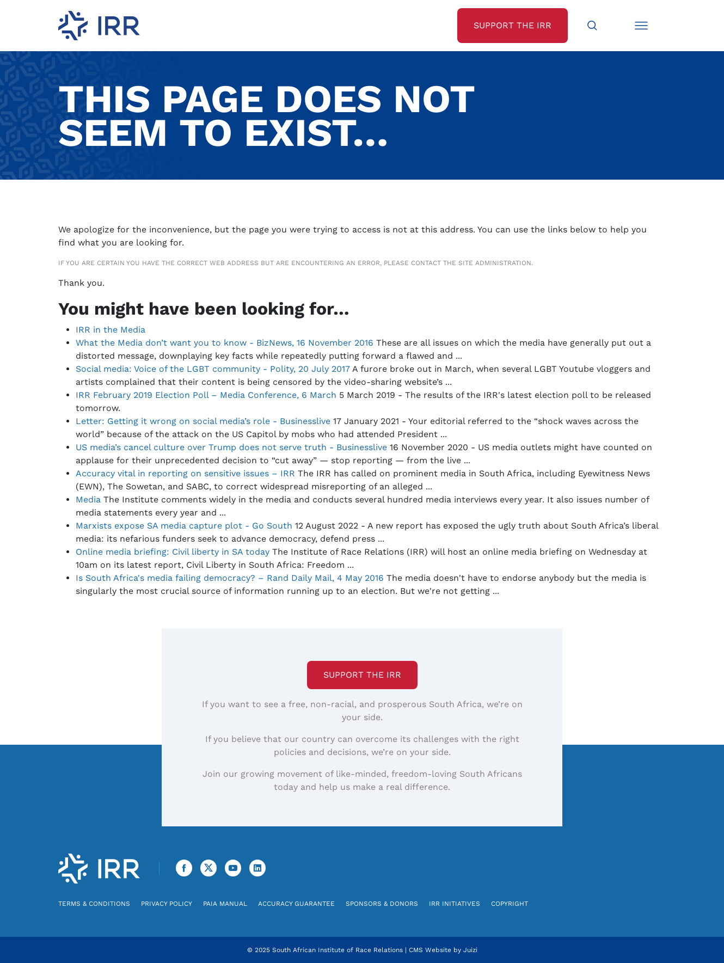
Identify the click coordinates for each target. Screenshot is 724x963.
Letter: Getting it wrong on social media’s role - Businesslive (203, 421)
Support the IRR (362, 675)
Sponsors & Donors (382, 903)
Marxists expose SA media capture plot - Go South (184, 525)
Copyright (509, 903)
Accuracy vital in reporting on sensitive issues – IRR (185, 473)
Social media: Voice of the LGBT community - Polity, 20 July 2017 (213, 369)
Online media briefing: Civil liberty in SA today (172, 552)
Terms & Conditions (94, 903)
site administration (494, 263)
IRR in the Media (110, 329)
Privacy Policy (166, 903)
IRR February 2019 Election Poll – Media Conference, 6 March (206, 395)
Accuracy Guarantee (296, 903)
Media (88, 499)
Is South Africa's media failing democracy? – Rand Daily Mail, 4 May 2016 (230, 578)
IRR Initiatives (454, 903)
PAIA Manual (225, 903)
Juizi (470, 950)
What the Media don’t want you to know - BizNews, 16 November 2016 (224, 343)
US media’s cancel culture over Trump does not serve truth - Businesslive (231, 447)
